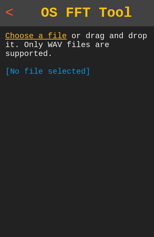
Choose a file (36, 40)
